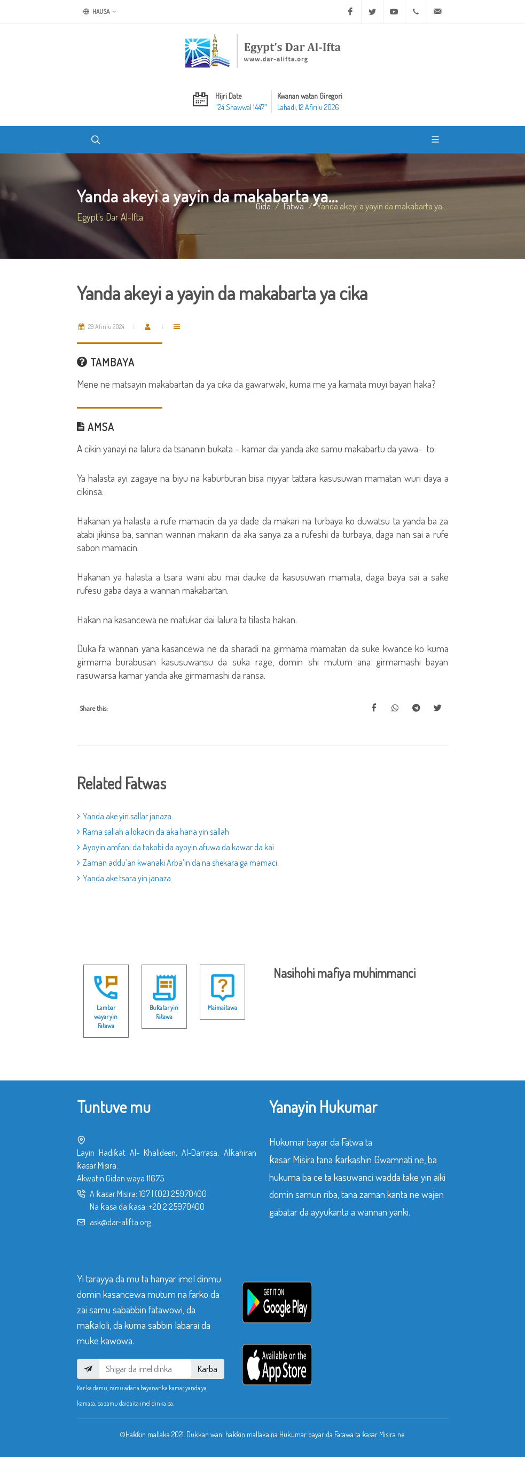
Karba (207, 1369)
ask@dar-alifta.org (120, 1222)
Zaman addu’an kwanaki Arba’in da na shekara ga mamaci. (178, 862)
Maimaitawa (222, 1008)
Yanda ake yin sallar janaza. (125, 816)
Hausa (99, 11)
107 (144, 1193)
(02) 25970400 (181, 1193)
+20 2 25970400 (176, 1206)
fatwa (294, 206)
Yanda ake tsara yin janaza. (125, 878)
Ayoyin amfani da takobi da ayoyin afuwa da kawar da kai (175, 847)
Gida (263, 206)
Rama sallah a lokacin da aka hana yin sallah (153, 831)
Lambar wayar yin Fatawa (105, 1017)
